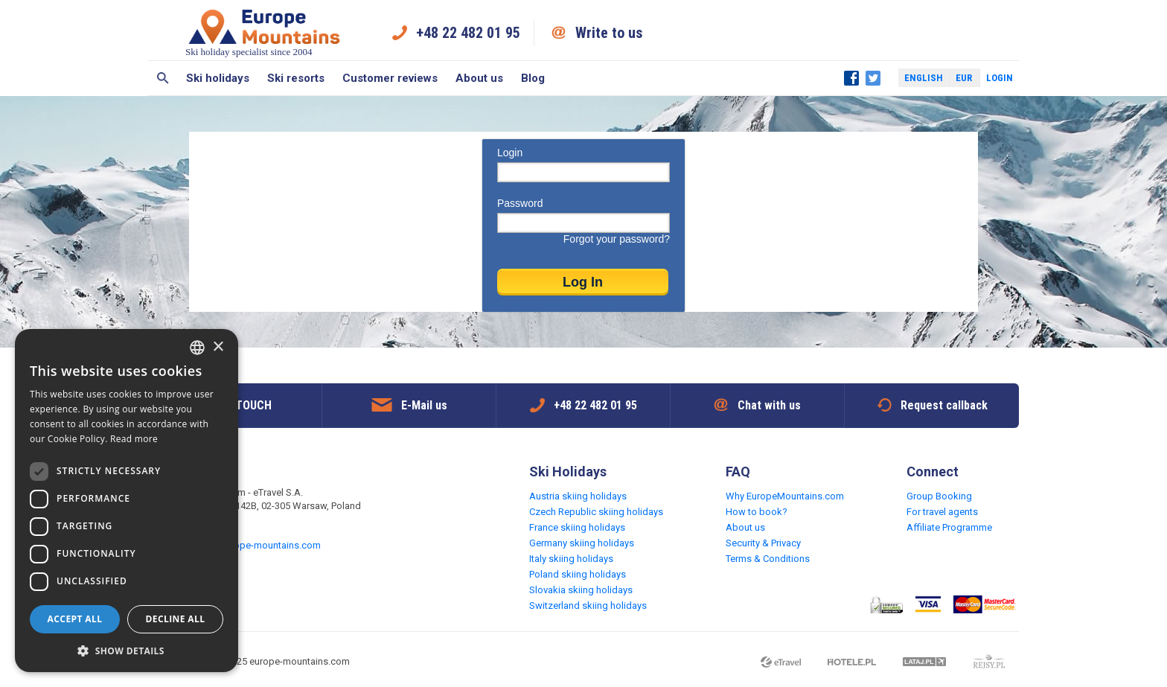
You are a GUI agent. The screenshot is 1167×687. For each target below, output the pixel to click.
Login (999, 77)
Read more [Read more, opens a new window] (134, 438)
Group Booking (939, 496)
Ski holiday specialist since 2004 (264, 32)
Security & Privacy (763, 543)
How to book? (756, 511)
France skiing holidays (577, 527)
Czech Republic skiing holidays (596, 511)
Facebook (851, 78)
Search (162, 78)
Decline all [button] (175, 619)
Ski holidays (217, 78)
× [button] (217, 347)
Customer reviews (390, 78)
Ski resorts (295, 78)
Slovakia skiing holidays (581, 589)
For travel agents (942, 511)
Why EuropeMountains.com (785, 496)
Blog (533, 78)
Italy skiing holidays (571, 558)
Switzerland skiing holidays (588, 605)
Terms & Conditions (768, 558)
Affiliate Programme (949, 527)
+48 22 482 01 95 (468, 33)
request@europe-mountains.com (250, 545)
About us (479, 78)
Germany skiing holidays (581, 543)
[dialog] (126, 500)
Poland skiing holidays (577, 574)
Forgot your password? (616, 239)
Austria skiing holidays (578, 496)
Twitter (873, 78)
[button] (126, 650)
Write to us (609, 33)
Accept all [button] (75, 619)
